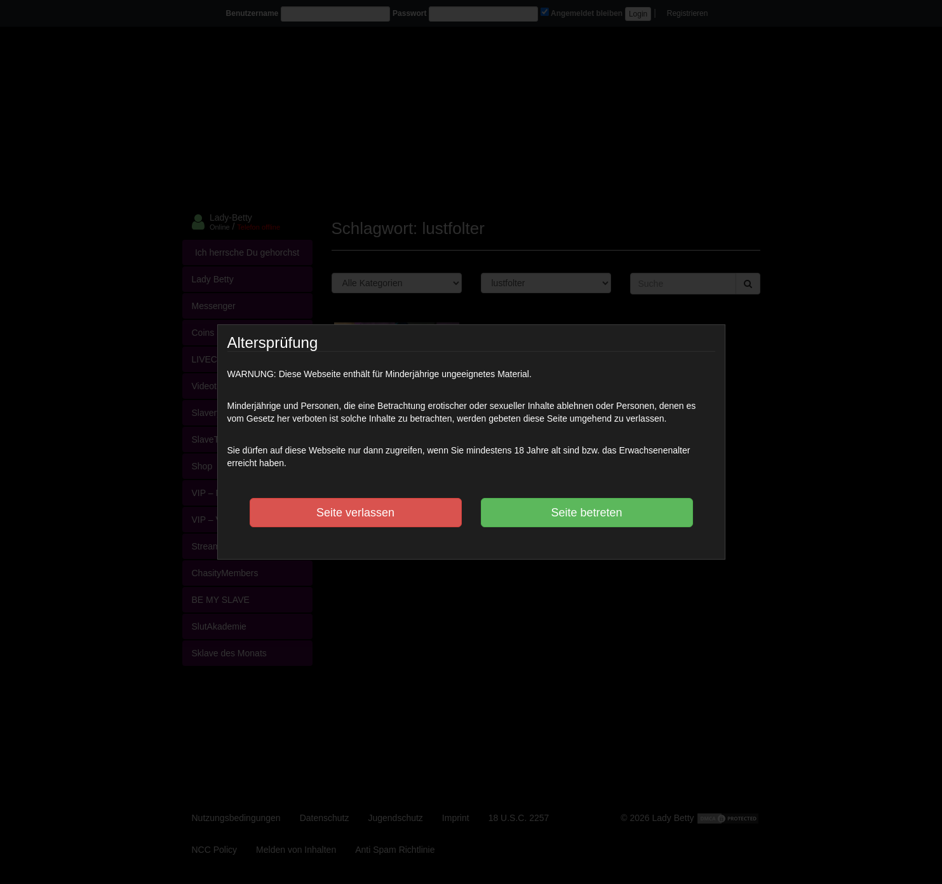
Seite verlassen (355, 512)
